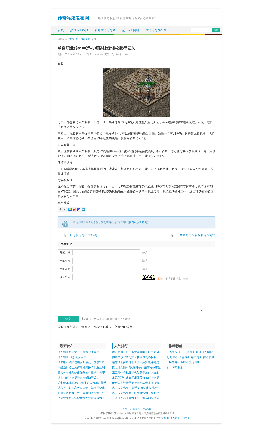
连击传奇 (196, 357)
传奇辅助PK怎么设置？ (72, 357)
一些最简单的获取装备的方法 (196, 235)
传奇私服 (208, 357)
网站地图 (146, 408)
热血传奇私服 (79, 30)
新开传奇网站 (130, 30)
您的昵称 (65, 252)
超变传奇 (172, 357)
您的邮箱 (65, 260)
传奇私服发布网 (73, 18)
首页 (61, 30)
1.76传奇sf (173, 362)
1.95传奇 (172, 352)
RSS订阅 (126, 408)
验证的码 (65, 277)
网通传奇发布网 (155, 30)
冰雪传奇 (184, 357)
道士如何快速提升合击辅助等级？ (78, 377)
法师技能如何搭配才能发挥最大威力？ (81, 398)
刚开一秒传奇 (186, 352)
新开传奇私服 (175, 367)
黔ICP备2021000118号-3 (176, 418)
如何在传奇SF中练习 (83, 235)
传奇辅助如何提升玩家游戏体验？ (78, 352)
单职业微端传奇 (190, 362)
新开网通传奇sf (104, 30)
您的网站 (65, 268)
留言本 (136, 408)
